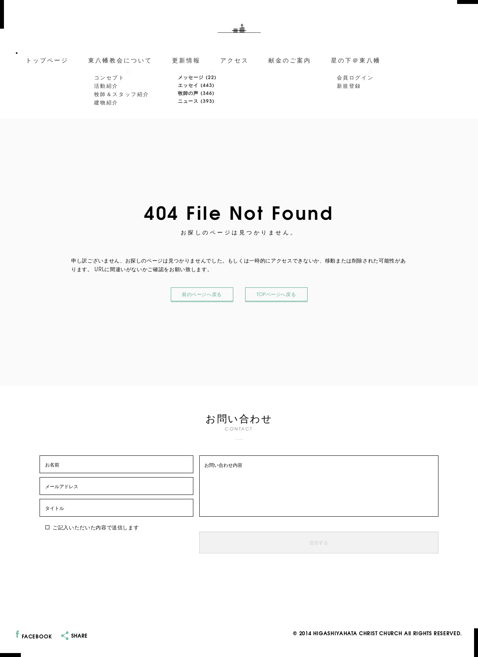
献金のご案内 (289, 59)
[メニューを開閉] (16, 53)
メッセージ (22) (197, 77)
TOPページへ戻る (276, 294)
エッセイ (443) (196, 85)
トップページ (47, 59)
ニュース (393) (196, 100)
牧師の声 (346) (196, 92)
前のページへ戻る (202, 294)
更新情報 (186, 59)
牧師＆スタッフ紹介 (121, 94)
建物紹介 (106, 102)
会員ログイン (355, 77)
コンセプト (109, 77)
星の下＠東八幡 (356, 59)
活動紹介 (106, 85)
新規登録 (349, 85)
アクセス (234, 59)
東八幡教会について (120, 59)
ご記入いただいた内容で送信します (92, 527)
